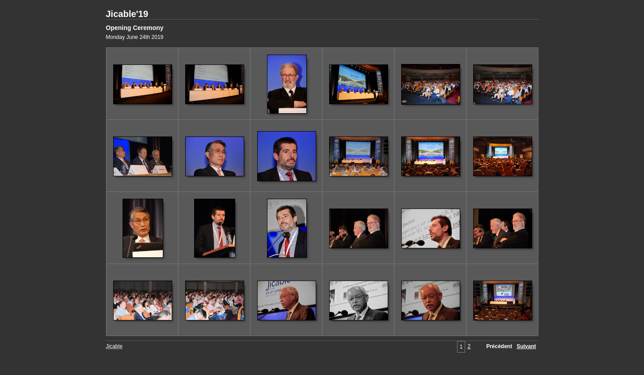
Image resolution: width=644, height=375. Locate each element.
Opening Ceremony (135, 27)
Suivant (526, 346)
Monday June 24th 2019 (135, 37)
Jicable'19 (127, 14)
